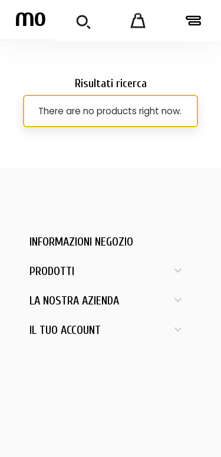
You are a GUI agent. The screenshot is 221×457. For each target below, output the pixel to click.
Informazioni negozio (81, 242)
